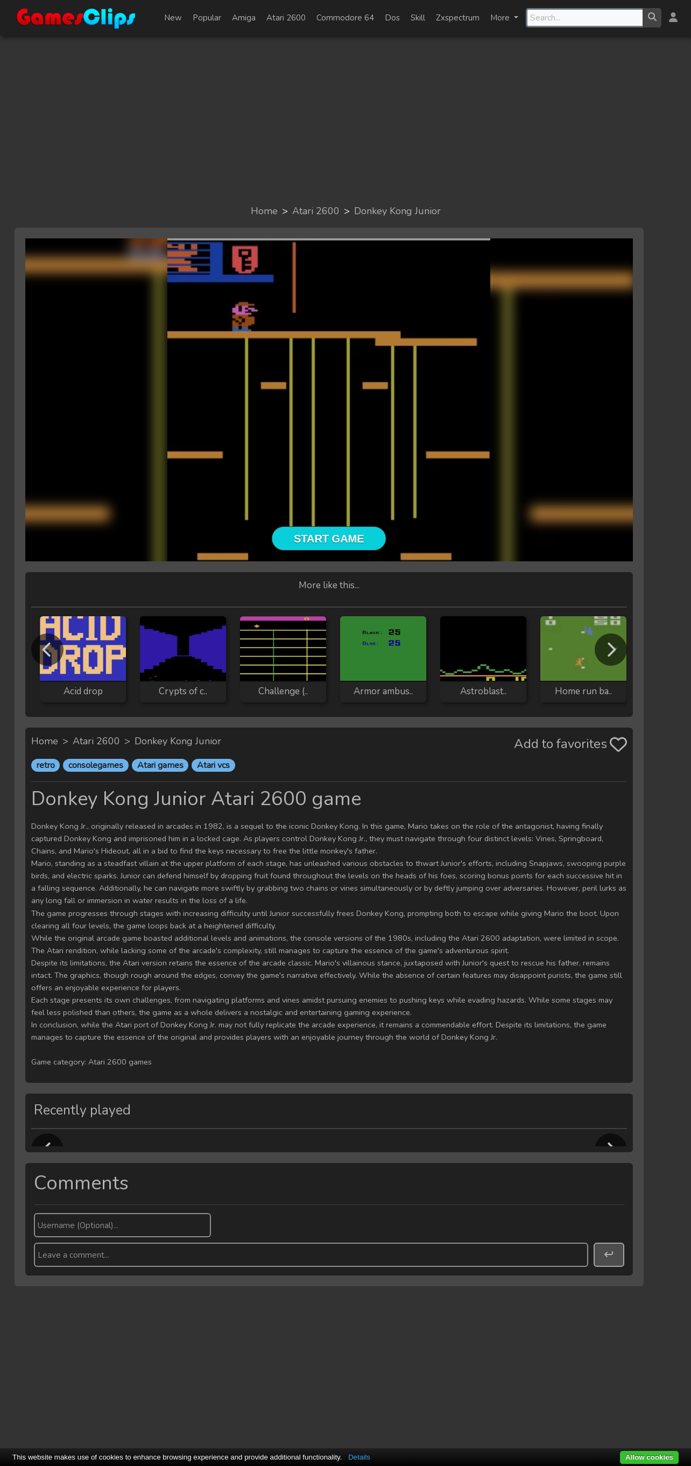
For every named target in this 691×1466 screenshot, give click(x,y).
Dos (392, 17)
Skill (418, 17)
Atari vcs (213, 765)
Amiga (244, 17)
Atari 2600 (286, 17)
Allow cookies (649, 1457)
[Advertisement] (345, 119)
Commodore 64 (345, 17)
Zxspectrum (458, 17)
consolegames (95, 765)
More (501, 17)
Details (359, 1457)
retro (46, 765)
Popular (207, 17)
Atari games (160, 765)
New (173, 17)
